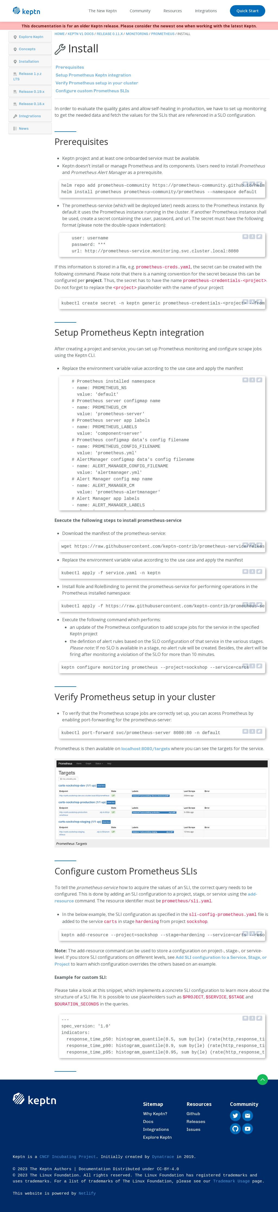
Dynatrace (163, 1153)
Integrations (156, 1125)
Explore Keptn (157, 1133)
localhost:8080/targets (145, 747)
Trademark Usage (231, 1177)
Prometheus (163, 34)
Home (60, 34)
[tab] (30, 37)
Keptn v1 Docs (81, 34)
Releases (196, 1117)
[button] (30, 36)
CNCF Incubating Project (68, 1153)
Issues (193, 1125)
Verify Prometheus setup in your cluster (97, 82)
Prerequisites (70, 67)
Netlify (87, 1189)
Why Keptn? (155, 1109)
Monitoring (137, 34)
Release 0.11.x (110, 34)
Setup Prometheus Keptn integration (93, 75)
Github (193, 1109)
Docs (148, 1117)
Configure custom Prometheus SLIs (92, 90)
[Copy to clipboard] (259, 184)
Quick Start (247, 10)
